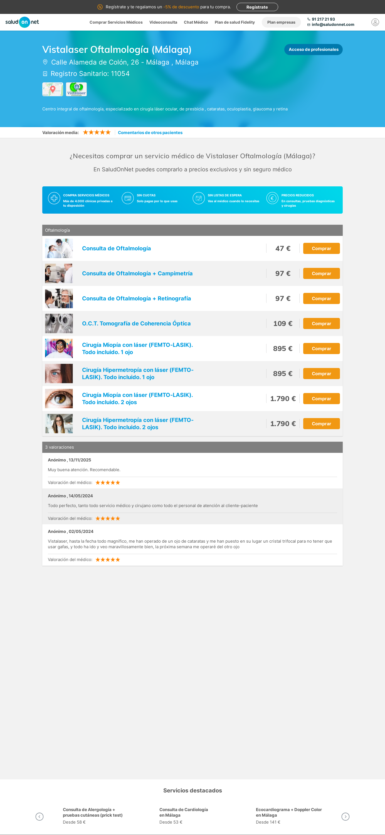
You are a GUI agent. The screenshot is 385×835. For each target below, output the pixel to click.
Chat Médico (196, 22)
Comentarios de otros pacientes (150, 132)
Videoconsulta (163, 22)
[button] (39, 816)
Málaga (157, 62)
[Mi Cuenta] (375, 22)
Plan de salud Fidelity (235, 22)
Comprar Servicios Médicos (116, 22)
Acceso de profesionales (314, 49)
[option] (96, 816)
